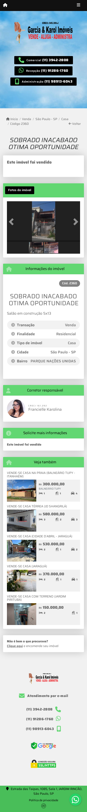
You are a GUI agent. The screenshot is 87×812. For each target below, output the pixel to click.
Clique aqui (15, 646)
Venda (26, 119)
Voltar (75, 124)
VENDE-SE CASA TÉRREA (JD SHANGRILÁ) (37, 506)
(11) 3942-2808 (55, 60)
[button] (12, 222)
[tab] (19, 190)
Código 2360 (19, 124)
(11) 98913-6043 (58, 81)
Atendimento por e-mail (43, 695)
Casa (64, 119)
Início (12, 119)
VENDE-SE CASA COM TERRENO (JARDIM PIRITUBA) (36, 598)
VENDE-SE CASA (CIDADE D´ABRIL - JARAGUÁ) (39, 536)
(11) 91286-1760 (54, 70)
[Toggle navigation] (78, 5)
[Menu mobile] (5, 5)
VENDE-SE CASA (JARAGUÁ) (27, 566)
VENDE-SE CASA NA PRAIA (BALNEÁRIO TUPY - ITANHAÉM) (41, 474)
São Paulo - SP (46, 119)
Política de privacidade (43, 800)
